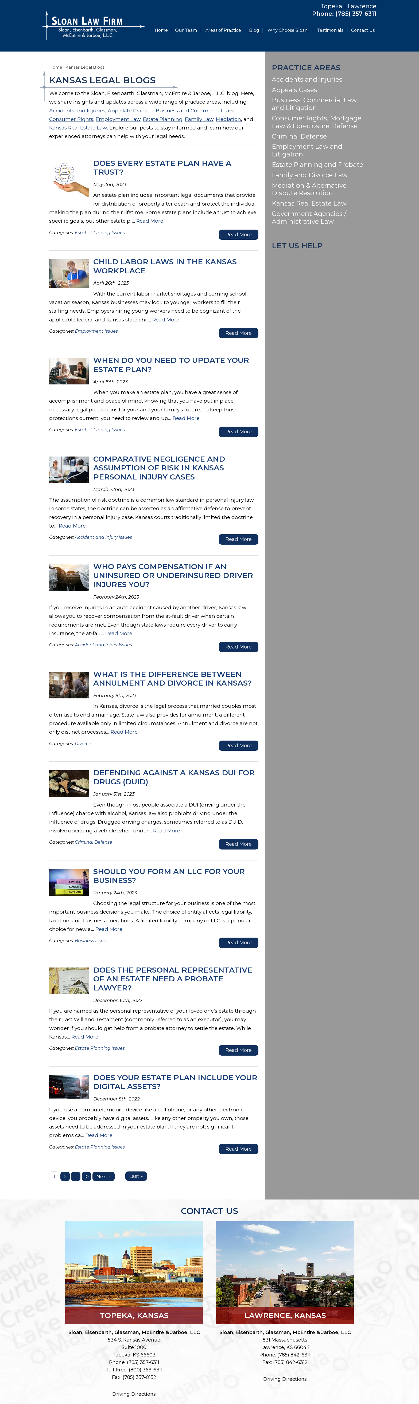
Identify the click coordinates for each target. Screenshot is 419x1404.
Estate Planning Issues (100, 232)
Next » (103, 1176)
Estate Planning (163, 119)
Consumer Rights (71, 119)
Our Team (186, 30)
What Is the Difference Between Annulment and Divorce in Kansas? (172, 679)
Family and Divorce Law (310, 175)
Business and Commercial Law (195, 111)
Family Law (199, 119)
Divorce (83, 743)
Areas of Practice (223, 30)
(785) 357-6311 (356, 13)
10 (86, 1176)
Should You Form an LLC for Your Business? (169, 876)
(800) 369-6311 (145, 1370)
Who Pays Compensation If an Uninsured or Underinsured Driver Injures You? (173, 575)
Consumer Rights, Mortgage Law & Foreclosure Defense (316, 122)
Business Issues (91, 940)
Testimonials (330, 30)
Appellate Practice (130, 111)
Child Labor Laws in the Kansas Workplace (165, 266)
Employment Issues (96, 331)
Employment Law (118, 119)
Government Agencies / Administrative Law (309, 217)
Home (161, 30)
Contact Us (363, 30)
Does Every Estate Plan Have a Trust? (162, 168)
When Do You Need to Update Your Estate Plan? (171, 365)
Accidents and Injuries (77, 111)
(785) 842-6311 (294, 1355)
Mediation (228, 119)
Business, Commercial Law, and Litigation (315, 104)
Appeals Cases (294, 90)
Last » (136, 1176)
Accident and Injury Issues (103, 537)
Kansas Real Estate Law (78, 128)
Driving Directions (134, 1394)
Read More (149, 221)
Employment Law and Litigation (307, 150)
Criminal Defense (93, 842)
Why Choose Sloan (287, 30)
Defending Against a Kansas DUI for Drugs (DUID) (174, 777)
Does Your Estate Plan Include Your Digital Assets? (175, 1082)
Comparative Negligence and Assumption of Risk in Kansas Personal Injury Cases (159, 467)
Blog (254, 30)
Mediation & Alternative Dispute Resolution (309, 189)
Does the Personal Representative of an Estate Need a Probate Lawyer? (172, 978)
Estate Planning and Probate (317, 164)
